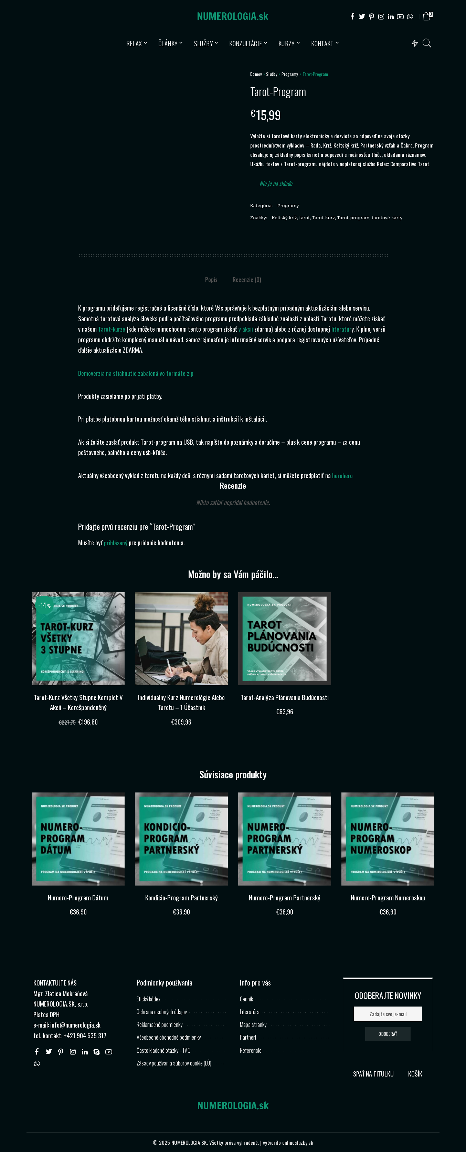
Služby (271, 74)
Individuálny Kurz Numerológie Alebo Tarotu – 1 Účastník (181, 702)
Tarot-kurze (112, 328)
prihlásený (115, 542)
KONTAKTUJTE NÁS (55, 982)
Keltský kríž (284, 217)
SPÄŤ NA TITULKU (373, 1073)
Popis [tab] (211, 279)
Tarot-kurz (323, 217)
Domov (256, 74)
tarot (304, 217)
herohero (342, 475)
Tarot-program (353, 217)
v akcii (246, 328)
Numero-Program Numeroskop (388, 897)
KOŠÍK (415, 1073)
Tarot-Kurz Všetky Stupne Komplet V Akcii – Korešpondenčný (78, 702)
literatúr (342, 328)
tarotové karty (387, 217)
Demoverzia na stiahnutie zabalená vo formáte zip (135, 372)
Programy (290, 74)
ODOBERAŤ (388, 1033)
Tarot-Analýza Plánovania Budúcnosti (284, 702)
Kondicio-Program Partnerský (181, 897)
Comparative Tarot (409, 164)
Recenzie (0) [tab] (247, 279)
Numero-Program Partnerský (284, 897)
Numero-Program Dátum (78, 897)
